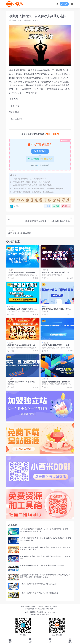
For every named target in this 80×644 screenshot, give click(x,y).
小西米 (14, 206)
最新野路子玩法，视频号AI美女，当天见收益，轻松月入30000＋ (22, 310)
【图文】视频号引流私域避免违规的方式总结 (38, 583)
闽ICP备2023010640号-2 (40, 614)
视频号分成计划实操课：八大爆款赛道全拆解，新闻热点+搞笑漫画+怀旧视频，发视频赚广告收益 (45, 575)
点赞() (66, 206)
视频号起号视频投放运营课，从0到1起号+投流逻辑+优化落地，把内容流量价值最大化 (44, 530)
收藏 (56, 206)
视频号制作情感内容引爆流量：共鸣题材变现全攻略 (22, 346)
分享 (47, 206)
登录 (64, 4)
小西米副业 (39, 612)
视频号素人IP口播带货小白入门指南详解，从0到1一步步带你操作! (56, 273)
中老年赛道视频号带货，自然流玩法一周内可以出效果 (42, 565)
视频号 (28, 20)
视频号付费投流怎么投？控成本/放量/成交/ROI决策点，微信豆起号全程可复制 (45, 539)
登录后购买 (40, 151)
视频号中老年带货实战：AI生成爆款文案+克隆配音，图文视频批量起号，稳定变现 (45, 548)
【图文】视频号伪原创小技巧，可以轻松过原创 (39, 592)
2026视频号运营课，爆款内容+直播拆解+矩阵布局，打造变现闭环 (45, 557)
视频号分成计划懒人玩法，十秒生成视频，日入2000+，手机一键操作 (56, 346)
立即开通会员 (52, 134)
